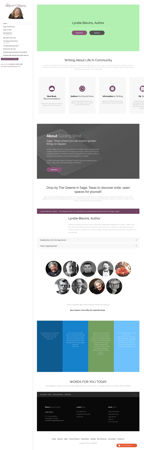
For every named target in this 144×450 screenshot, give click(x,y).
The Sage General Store (10, 41)
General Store (6, 42)
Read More (79, 33)
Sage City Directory (9, 26)
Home (5, 23)
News (65, 440)
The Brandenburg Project (11, 46)
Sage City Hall (112, 418)
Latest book (80, 418)
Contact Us (121, 440)
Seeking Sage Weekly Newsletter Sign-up (16, 55)
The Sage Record (7, 34)
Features (97, 33)
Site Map (93, 440)
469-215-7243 (5, 64)
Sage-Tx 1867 (7, 30)
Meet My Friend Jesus (9, 37)
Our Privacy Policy (113, 423)
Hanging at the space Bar (84, 415)
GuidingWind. (93, 444)
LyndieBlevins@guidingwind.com (11, 66)
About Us (110, 420)
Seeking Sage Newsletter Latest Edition (15, 52)
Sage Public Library (113, 415)
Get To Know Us (102, 440)
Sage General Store (114, 413)
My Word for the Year (9, 49)
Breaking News (7, 33)
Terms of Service (74, 440)
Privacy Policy (84, 440)
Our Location (112, 440)
